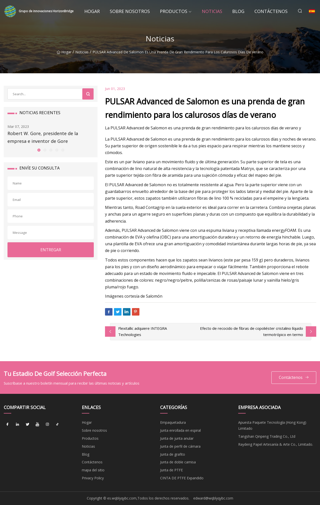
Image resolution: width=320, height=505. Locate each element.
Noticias (212, 11)
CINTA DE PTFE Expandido (182, 478)
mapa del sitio (93, 470)
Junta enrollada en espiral (180, 430)
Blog (238, 11)
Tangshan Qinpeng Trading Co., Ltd (266, 436)
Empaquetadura (173, 422)
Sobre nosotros (130, 11)
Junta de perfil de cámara (180, 446)
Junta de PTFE (171, 470)
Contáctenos (271, 11)
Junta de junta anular (177, 438)
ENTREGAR (50, 249)
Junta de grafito (172, 454)
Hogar (92, 11)
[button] (38, 149)
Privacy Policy (93, 478)
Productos (173, 11)
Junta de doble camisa (178, 462)
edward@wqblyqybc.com (213, 498)
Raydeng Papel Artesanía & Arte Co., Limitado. (275, 444)
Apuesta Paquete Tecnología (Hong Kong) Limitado (272, 425)
